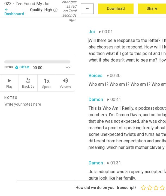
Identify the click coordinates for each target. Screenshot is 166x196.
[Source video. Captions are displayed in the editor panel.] (37, 36)
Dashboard (14, 12)
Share (152, 8)
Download (116, 8)
